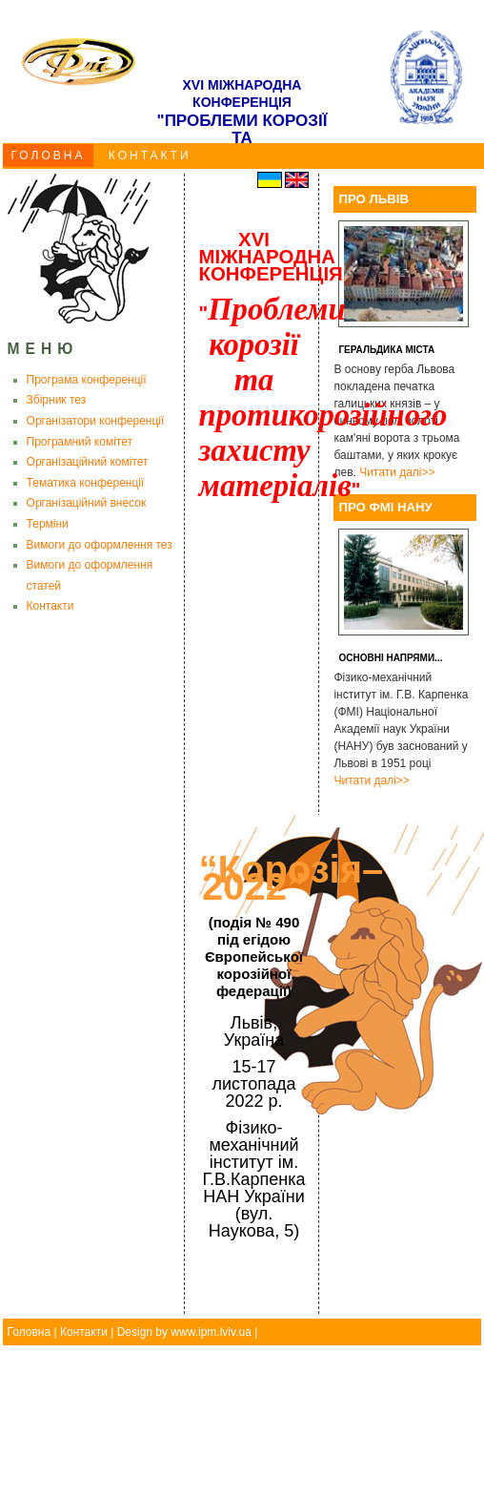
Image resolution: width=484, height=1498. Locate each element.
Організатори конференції (96, 420)
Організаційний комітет (88, 461)
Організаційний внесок (87, 503)
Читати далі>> (396, 472)
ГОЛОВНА (48, 155)
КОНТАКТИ (150, 155)
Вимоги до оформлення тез (99, 544)
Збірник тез (57, 399)
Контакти (50, 606)
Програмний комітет (79, 441)
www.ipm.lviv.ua (211, 1332)
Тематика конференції (86, 482)
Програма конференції (87, 379)
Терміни (48, 524)
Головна (29, 1332)
